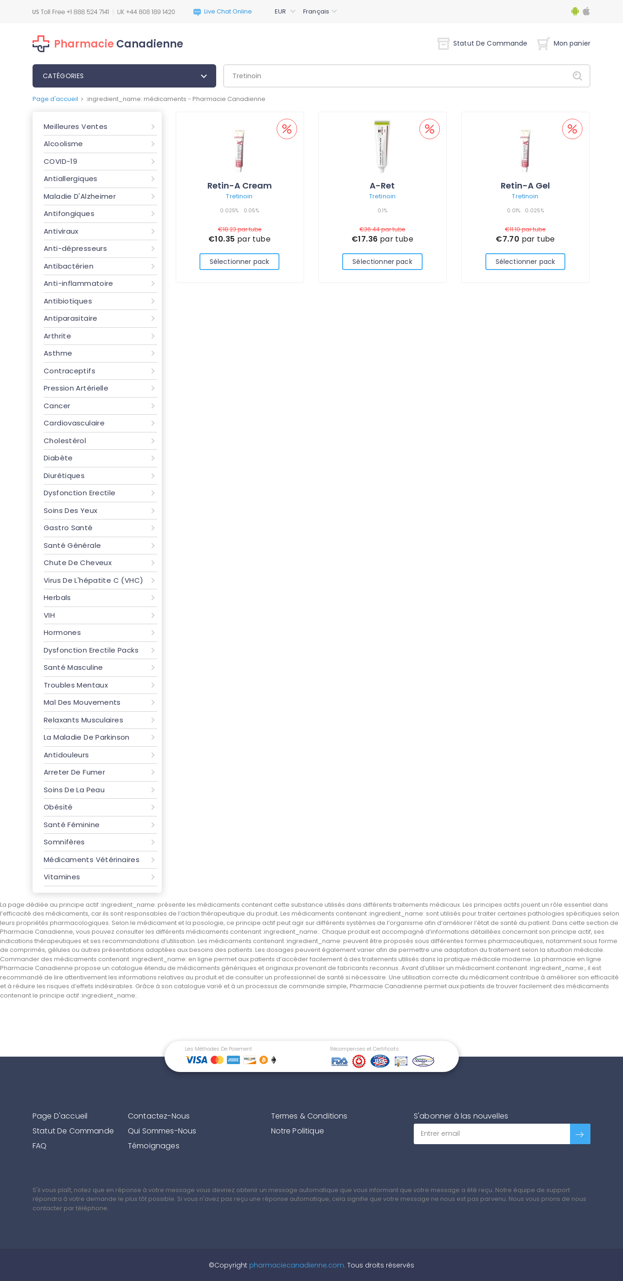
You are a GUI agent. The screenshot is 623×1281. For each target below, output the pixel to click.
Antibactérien (68, 266)
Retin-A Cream (239, 185)
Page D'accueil (60, 1116)
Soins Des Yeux (70, 510)
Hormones (62, 632)
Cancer (57, 406)
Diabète (58, 458)
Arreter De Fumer (74, 772)
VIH (49, 615)
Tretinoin (239, 196)
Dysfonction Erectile (80, 493)
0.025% (229, 210)
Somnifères (64, 842)
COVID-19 (60, 161)
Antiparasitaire (71, 318)
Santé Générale (72, 545)
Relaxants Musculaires (83, 720)
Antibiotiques (68, 301)
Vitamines (62, 877)
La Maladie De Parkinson (87, 737)
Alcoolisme (63, 143)
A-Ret (382, 185)
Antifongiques (69, 213)
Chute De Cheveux (78, 562)
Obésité (58, 807)
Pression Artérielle (76, 388)
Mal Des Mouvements (82, 702)
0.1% (382, 210)
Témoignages (153, 1145)
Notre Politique (297, 1131)
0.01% (513, 210)
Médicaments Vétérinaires (91, 859)
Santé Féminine (71, 824)
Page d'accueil (55, 98)
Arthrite (57, 336)
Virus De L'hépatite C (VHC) (93, 580)
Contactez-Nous (159, 1116)
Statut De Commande (482, 43)
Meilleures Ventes (75, 126)
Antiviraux (61, 231)
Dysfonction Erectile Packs (91, 650)
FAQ (39, 1145)
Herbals (57, 597)
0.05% (251, 210)
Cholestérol (65, 440)
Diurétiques (64, 475)
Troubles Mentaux (76, 685)
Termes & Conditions (309, 1116)
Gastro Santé (68, 528)
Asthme (58, 353)
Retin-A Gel (525, 185)
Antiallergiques (71, 178)
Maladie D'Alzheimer (80, 196)
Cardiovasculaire (74, 423)
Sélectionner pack (239, 261)
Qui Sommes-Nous (162, 1131)
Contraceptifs (69, 371)
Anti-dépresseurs (75, 248)
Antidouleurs (66, 755)
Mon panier (563, 43)
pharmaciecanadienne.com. (296, 1265)
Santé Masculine (73, 667)
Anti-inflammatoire (78, 283)
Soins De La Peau (74, 790)
